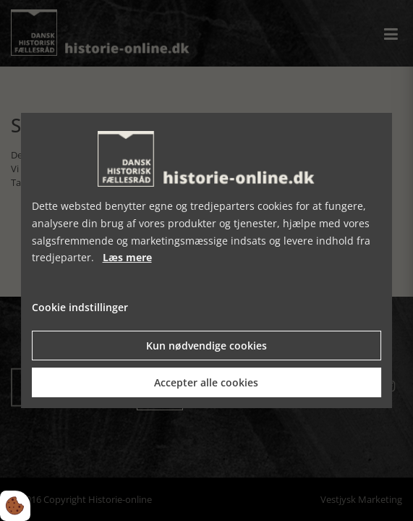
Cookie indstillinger (80, 307)
